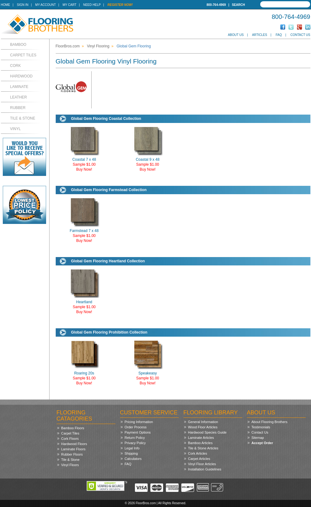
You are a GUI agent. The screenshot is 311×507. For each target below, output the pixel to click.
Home (5, 5)
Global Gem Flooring (134, 46)
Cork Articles (197, 453)
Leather (18, 97)
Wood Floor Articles (203, 427)
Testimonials (261, 427)
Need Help (92, 5)
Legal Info (132, 448)
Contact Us (300, 35)
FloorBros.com (68, 46)
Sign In (22, 5)
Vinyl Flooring (98, 46)
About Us (236, 35)
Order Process (136, 427)
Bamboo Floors (72, 428)
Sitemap (258, 437)
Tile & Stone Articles (203, 448)
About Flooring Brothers (269, 422)
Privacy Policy (135, 443)
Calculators (133, 459)
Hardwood (21, 76)
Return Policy (135, 437)
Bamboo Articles (200, 443)
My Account (45, 5)
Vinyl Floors (70, 465)
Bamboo (18, 44)
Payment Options (138, 432)
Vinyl (15, 129)
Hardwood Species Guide (207, 432)
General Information (203, 422)
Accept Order (262, 443)
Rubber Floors (72, 454)
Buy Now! (84, 169)
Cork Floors (70, 438)
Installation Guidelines (205, 469)
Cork (15, 65)
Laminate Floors (73, 449)
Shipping (131, 453)
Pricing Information (139, 422)
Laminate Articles (201, 437)
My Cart (69, 5)
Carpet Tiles (23, 55)
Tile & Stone (22, 118)
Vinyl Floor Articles (202, 464)
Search (238, 5)
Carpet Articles (199, 459)
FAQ (279, 35)
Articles (259, 35)
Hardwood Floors (74, 444)
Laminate (19, 87)
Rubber (18, 108)
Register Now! (120, 5)
